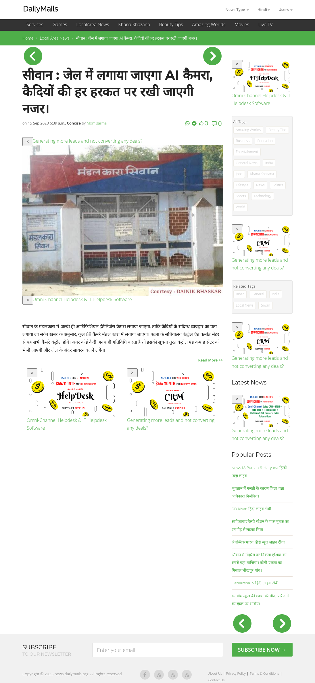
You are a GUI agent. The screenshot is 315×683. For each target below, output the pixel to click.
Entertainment (247, 151)
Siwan (265, 305)
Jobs (239, 173)
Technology (262, 196)
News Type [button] (237, 9)
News (260, 185)
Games (60, 24)
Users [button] (285, 9)
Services (34, 24)
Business (243, 140)
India (269, 162)
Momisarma (97, 123)
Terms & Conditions (265, 673)
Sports (241, 196)
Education (265, 140)
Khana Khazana (134, 24)
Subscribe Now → (262, 649)
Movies (242, 24)
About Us (215, 673)
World (240, 206)
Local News (244, 305)
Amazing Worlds (209, 24)
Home (27, 38)
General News (247, 162)
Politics (277, 185)
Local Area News (54, 38)
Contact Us (216, 680)
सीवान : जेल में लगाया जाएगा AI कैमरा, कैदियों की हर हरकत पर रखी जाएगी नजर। (136, 38)
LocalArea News (92, 24)
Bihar (240, 294)
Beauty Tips (171, 24)
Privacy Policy (236, 673)
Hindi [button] (264, 9)
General (258, 294)
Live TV (265, 24)
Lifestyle (242, 185)
